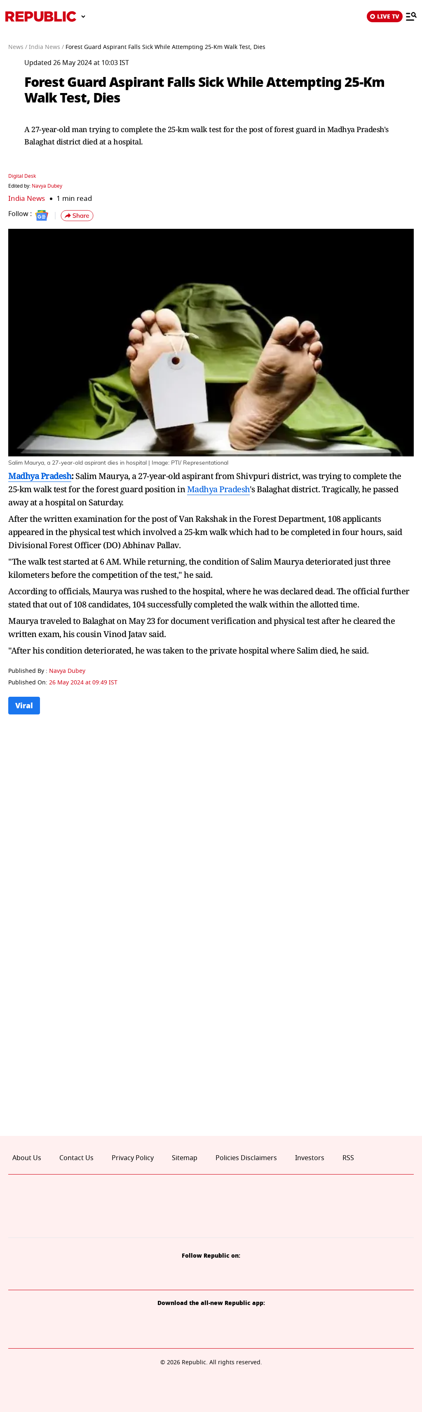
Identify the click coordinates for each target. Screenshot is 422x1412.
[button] (77, 215)
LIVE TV (384, 16)
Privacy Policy (133, 1158)
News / (17, 47)
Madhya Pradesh (39, 476)
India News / (46, 47)
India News (26, 198)
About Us (26, 1158)
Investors (309, 1158)
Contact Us (76, 1158)
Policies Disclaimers (246, 1158)
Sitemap (184, 1158)
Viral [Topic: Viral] (24, 705)
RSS (348, 1158)
